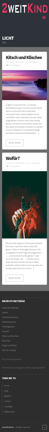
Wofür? (13, 158)
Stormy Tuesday (9, 350)
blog (6, 390)
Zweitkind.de (8, 427)
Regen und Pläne (9, 345)
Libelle (5, 312)
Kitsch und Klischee (24, 57)
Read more (15, 142)
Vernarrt (5, 331)
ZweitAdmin (19, 62)
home (6, 385)
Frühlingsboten (8, 326)
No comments (14, 65)
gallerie (7, 396)
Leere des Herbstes (10, 307)
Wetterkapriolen (9, 322)
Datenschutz (9, 411)
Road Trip (6, 340)
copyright (8, 406)
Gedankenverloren (10, 317)
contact (7, 401)
